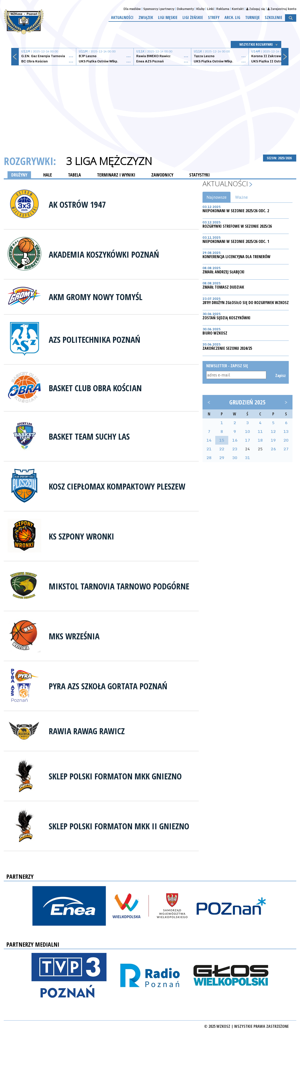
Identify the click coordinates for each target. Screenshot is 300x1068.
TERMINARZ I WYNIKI (116, 175)
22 (221, 449)
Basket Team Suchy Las (89, 436)
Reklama (222, 8)
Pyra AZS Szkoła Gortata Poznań (108, 686)
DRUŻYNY (19, 175)
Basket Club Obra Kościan (95, 388)
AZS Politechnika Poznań (94, 339)
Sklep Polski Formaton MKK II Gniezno (119, 826)
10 (247, 431)
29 (221, 458)
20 (286, 440)
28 (209, 458)
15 (221, 440)
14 (209, 440)
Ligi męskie (168, 17)
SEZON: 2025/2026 (279, 158)
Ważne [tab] (241, 197)
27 (286, 449)
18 (260, 440)
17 (247, 440)
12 (273, 431)
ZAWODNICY (162, 175)
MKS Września (74, 636)
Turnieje (252, 17)
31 (247, 458)
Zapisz (280, 375)
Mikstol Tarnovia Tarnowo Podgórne (119, 586)
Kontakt (238, 8)
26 (273, 449)
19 (273, 440)
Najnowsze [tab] (216, 197)
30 (234, 458)
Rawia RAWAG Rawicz (87, 731)
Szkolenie (273, 17)
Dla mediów (132, 8)
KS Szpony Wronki (81, 536)
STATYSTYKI (199, 175)
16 (234, 440)
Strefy (214, 17)
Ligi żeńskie (192, 17)
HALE (47, 175)
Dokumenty (185, 8)
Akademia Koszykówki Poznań (104, 254)
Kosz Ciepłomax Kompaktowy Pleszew (117, 486)
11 (260, 431)
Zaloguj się (255, 8)
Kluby (200, 8)
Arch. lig (232, 17)
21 (209, 449)
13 (286, 431)
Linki (210, 8)
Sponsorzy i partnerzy (158, 8)
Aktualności (122, 17)
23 (234, 449)
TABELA (74, 175)
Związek (145, 17)
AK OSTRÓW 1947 (77, 204)
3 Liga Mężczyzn (109, 161)
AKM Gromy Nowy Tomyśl (95, 297)
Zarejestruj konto (282, 8)
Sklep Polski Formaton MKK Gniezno (115, 776)
